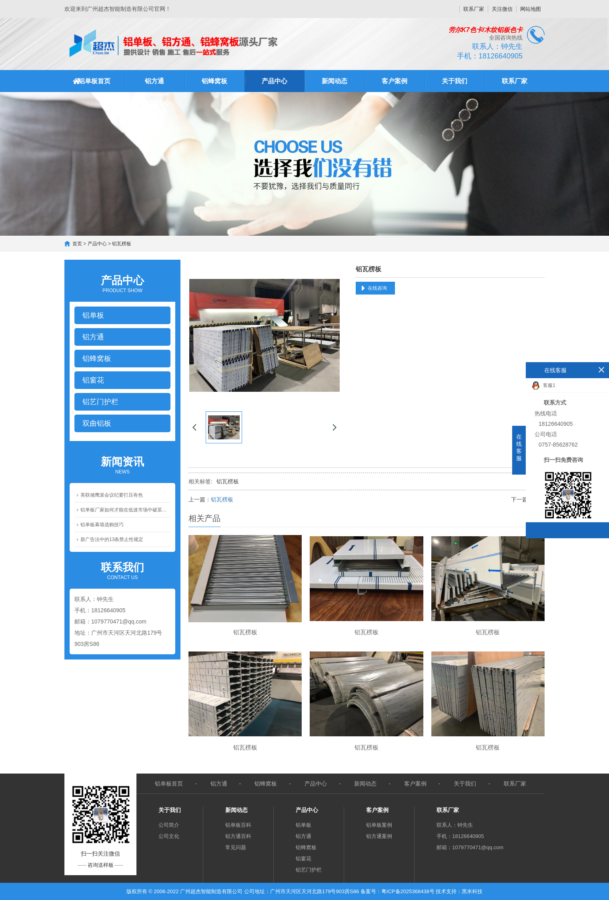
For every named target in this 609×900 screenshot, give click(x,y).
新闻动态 (334, 81)
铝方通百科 (238, 836)
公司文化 (168, 836)
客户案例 (394, 81)
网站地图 (530, 9)
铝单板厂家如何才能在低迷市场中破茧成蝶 (125, 510)
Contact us (122, 570)
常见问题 (235, 847)
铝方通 (154, 81)
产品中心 (274, 81)
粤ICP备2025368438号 (408, 891)
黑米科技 (472, 891)
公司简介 (168, 825)
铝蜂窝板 (214, 81)
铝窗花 (303, 859)
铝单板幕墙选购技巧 (102, 524)
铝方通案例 (379, 836)
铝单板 (303, 825)
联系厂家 (473, 9)
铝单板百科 (238, 825)
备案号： (371, 891)
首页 (77, 244)
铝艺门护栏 (309, 870)
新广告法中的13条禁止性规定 (111, 539)
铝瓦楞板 (121, 244)
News (122, 465)
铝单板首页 (94, 81)
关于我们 (454, 81)
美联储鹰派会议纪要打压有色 (111, 495)
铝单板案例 (379, 825)
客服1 (543, 385)
